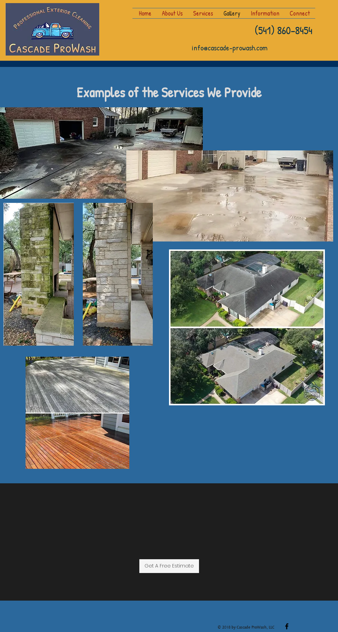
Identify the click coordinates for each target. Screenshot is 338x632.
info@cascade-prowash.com (230, 47)
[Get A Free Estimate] (169, 566)
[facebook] (287, 626)
